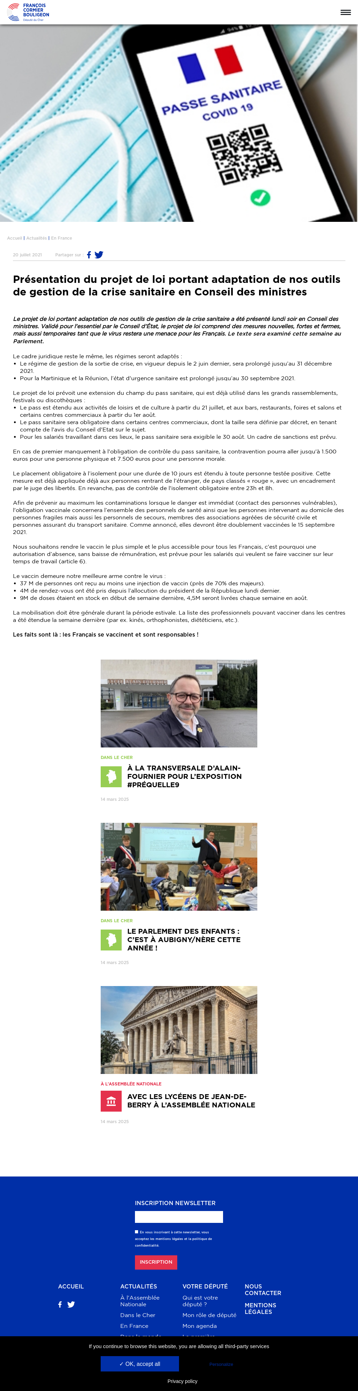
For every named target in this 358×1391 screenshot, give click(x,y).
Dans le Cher (137, 1315)
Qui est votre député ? (200, 1300)
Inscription (156, 1262)
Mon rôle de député (209, 1315)
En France (61, 238)
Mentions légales (260, 1309)
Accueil (14, 238)
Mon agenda (199, 1326)
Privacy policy (182, 1381)
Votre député (205, 1287)
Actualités (36, 238)
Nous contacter (263, 1290)
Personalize (221, 1364)
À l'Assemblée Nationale (139, 1300)
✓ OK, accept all (139, 1364)
